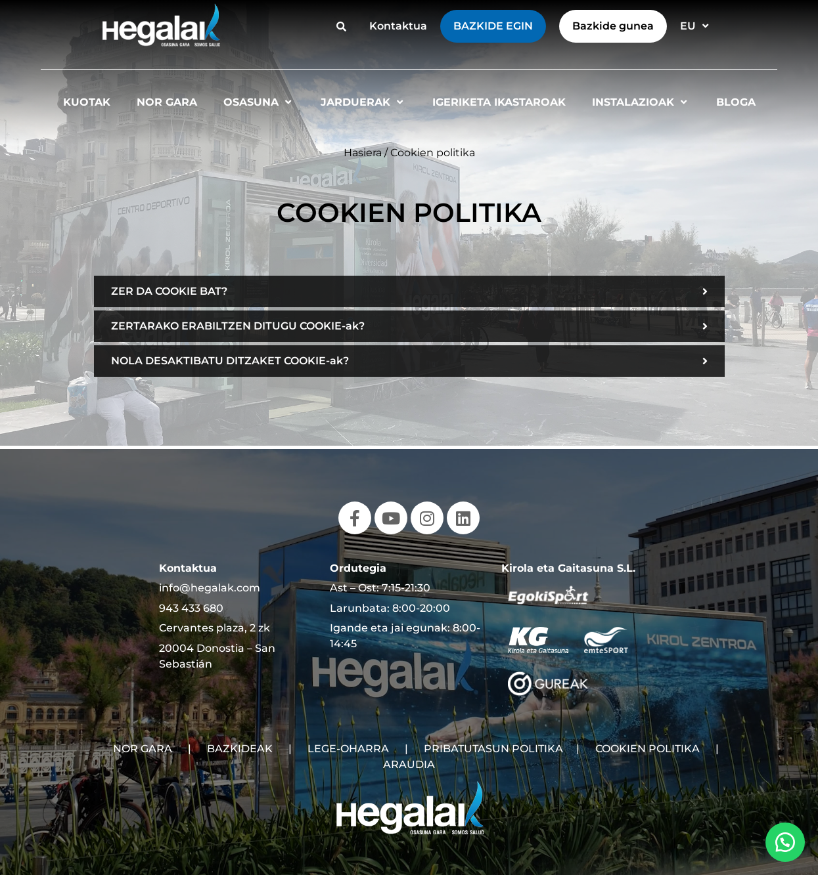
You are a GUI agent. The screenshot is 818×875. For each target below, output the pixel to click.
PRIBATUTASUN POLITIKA (493, 748)
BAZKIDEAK (240, 748)
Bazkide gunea (613, 26)
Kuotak (86, 102)
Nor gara (167, 102)
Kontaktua (398, 26)
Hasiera (363, 152)
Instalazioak (641, 102)
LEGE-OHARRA (348, 748)
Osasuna (258, 102)
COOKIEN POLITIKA (647, 748)
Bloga (736, 102)
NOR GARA (142, 748)
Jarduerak (363, 102)
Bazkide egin (493, 26)
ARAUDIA (409, 764)
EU (696, 26)
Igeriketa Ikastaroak (499, 102)
